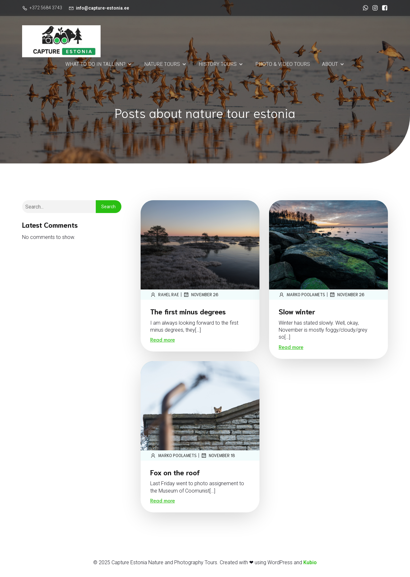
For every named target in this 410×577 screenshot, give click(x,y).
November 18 (218, 456)
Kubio (310, 563)
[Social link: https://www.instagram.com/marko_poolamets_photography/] (373, 8)
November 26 (200, 295)
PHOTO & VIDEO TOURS (282, 64)
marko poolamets (302, 295)
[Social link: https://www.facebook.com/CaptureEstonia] (383, 8)
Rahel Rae (164, 295)
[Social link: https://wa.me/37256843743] (364, 8)
